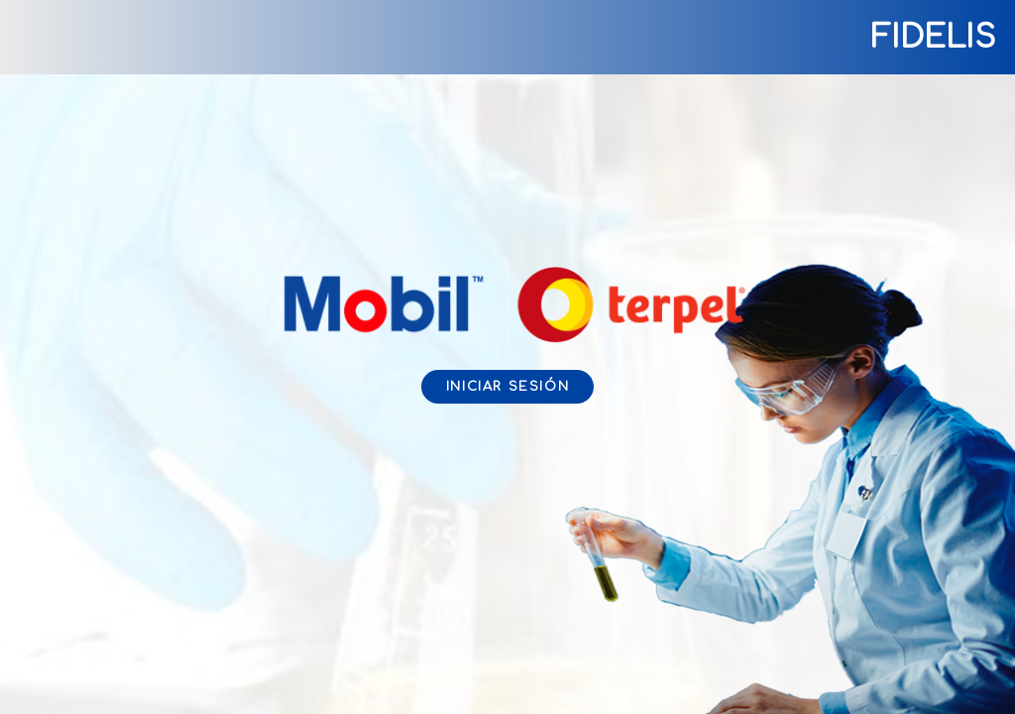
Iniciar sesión (507, 387)
